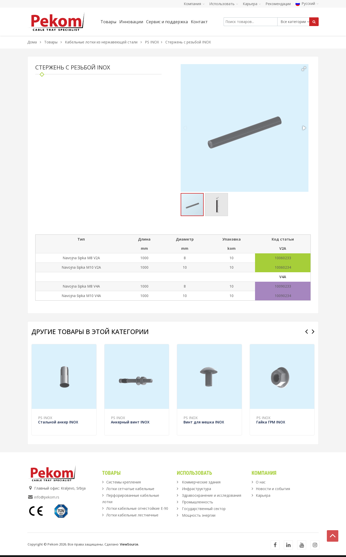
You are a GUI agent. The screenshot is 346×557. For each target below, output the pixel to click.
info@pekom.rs (46, 497)
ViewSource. (129, 544)
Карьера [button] (252, 3)
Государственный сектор (204, 508)
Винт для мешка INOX (203, 422)
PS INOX (152, 42)
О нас (261, 482)
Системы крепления (123, 482)
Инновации (131, 22)
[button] (304, 69)
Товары (51, 42)
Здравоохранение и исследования (211, 495)
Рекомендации (278, 3)
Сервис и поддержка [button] (167, 22)
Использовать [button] (223, 3)
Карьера (263, 495)
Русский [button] (307, 3)
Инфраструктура (196, 488)
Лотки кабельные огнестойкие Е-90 (137, 508)
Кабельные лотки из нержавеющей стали (101, 42)
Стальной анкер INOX (58, 422)
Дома (32, 42)
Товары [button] (108, 22)
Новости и (273, 488)
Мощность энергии (198, 515)
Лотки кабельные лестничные (132, 515)
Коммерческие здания (201, 482)
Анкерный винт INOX (130, 422)
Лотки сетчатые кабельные (130, 488)
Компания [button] (194, 3)
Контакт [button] (199, 22)
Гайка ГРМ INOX (270, 422)
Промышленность (197, 502)
